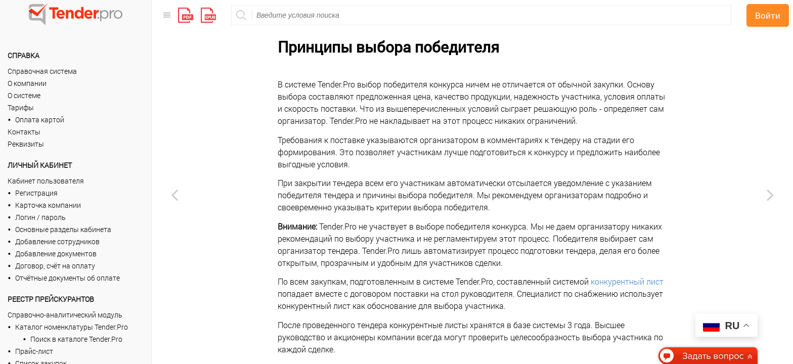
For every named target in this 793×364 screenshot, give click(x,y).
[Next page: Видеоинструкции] (770, 194)
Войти (767, 15)
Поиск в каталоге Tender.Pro (76, 339)
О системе (24, 95)
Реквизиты (26, 144)
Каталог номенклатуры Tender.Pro (71, 327)
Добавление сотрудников (57, 241)
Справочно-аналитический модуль (65, 315)
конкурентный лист (627, 281)
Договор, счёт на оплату (55, 265)
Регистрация (36, 193)
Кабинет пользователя (46, 181)
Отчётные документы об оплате (67, 278)
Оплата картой (39, 119)
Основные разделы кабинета (63, 229)
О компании (27, 83)
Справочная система (42, 71)
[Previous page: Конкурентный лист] (174, 194)
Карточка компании (48, 205)
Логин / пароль (40, 217)
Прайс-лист (34, 351)
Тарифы (21, 107)
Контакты (24, 131)
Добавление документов (56, 253)
